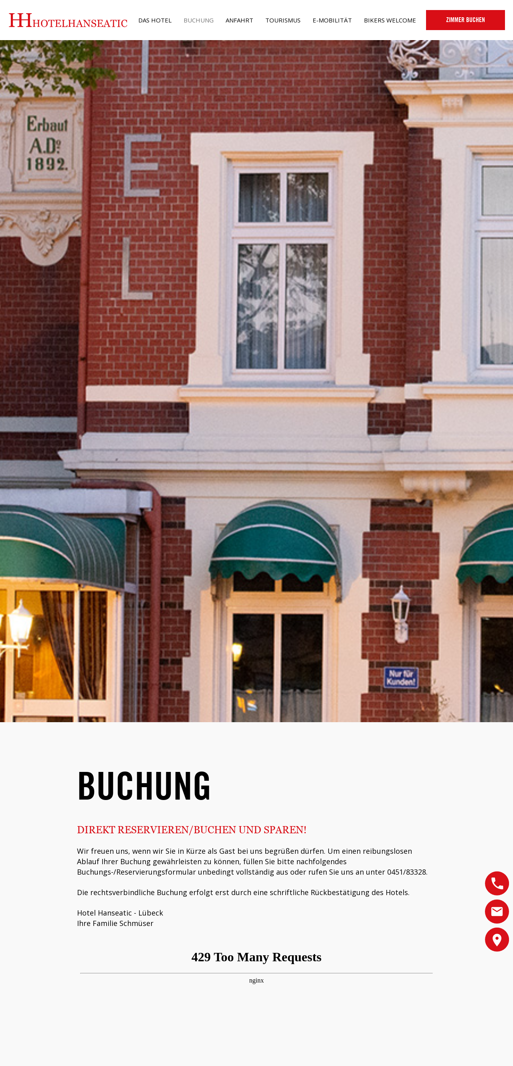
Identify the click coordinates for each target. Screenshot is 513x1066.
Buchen (465, 20)
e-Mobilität (332, 20)
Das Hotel (155, 20)
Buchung (199, 20)
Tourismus (283, 20)
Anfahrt (239, 20)
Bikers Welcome (390, 20)
